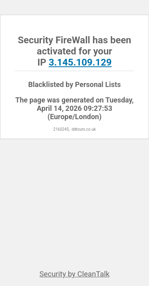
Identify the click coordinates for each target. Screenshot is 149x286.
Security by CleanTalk (74, 274)
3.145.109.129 (80, 62)
